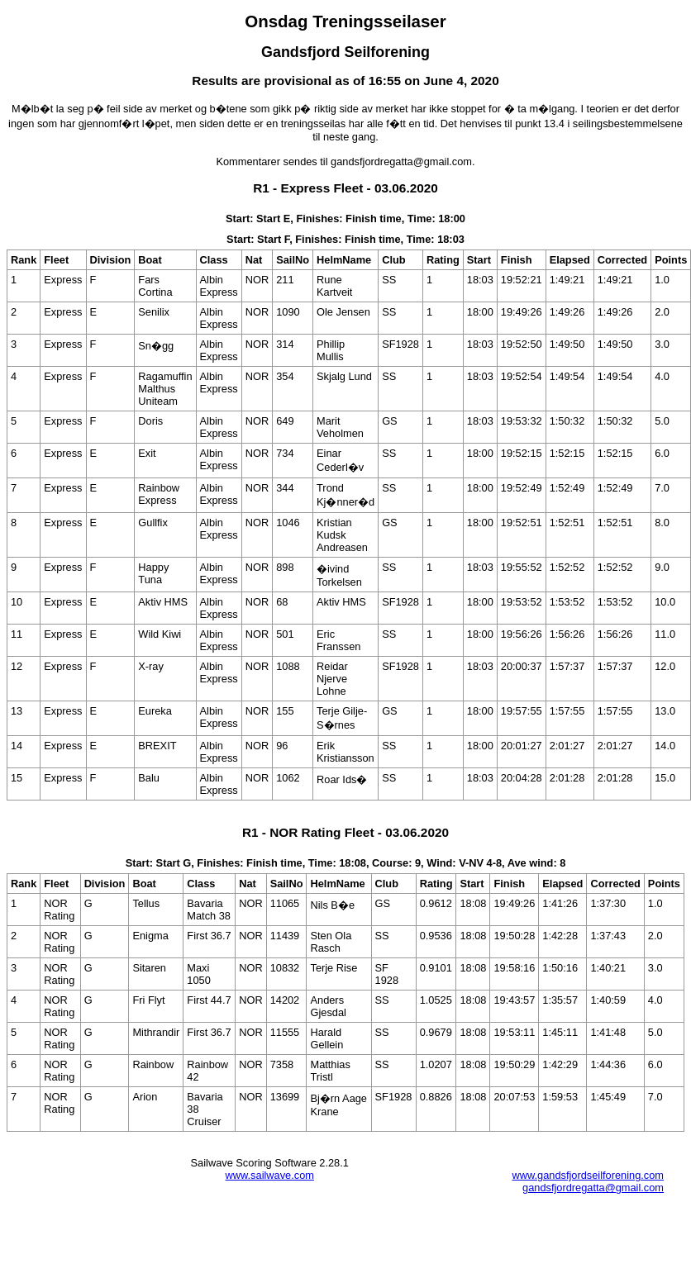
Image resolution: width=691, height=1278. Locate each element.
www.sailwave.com (270, 1175)
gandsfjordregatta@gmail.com (593, 1187)
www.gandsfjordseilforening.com (588, 1175)
